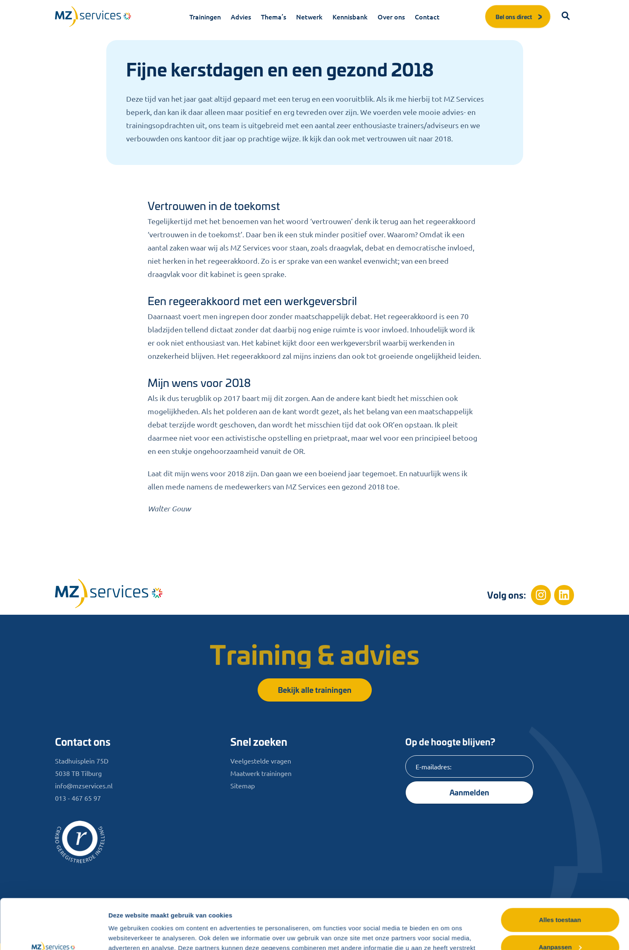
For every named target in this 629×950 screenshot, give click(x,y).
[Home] (109, 593)
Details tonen (128, 933)
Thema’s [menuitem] (273, 16)
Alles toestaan (560, 872)
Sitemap (242, 785)
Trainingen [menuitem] (205, 16)
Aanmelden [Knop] (469, 792)
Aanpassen (560, 899)
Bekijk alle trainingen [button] (315, 689)
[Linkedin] (564, 595)
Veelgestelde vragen (260, 761)
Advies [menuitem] (241, 16)
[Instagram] (541, 595)
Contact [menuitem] (427, 16)
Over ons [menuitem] (391, 16)
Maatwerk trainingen (261, 773)
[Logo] (93, 16)
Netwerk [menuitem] (309, 16)
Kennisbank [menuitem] (350, 16)
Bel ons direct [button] (519, 16)
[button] (565, 16)
